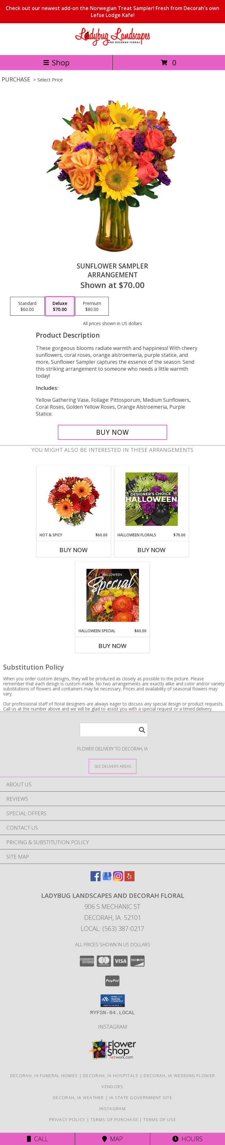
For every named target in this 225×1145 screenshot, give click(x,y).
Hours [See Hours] (187, 1139)
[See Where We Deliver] (112, 766)
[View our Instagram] (118, 879)
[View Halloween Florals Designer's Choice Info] (151, 499)
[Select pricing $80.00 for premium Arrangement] (91, 306)
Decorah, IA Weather (78, 1097)
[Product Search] (114, 730)
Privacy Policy (67, 1119)
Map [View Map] (112, 1139)
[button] (113, 1000)
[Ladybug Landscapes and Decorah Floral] (112, 46)
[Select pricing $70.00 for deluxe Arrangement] (60, 306)
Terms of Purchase (114, 1119)
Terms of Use (159, 1119)
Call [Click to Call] (37, 1139)
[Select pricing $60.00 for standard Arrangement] (27, 306)
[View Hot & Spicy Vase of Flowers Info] (73, 499)
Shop (56, 62)
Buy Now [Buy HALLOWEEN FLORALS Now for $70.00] (151, 550)
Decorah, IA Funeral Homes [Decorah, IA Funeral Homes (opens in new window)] (44, 1075)
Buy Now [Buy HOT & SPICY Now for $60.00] (73, 550)
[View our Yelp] (129, 879)
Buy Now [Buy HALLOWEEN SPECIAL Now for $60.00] (112, 646)
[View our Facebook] (96, 879)
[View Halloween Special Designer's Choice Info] (112, 595)
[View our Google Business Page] (107, 879)
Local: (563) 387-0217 (112, 928)
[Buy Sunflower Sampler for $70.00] (112, 432)
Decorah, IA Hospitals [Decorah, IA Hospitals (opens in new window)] (110, 1075)
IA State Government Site (140, 1097)
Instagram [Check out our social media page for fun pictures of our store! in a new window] (112, 1026)
